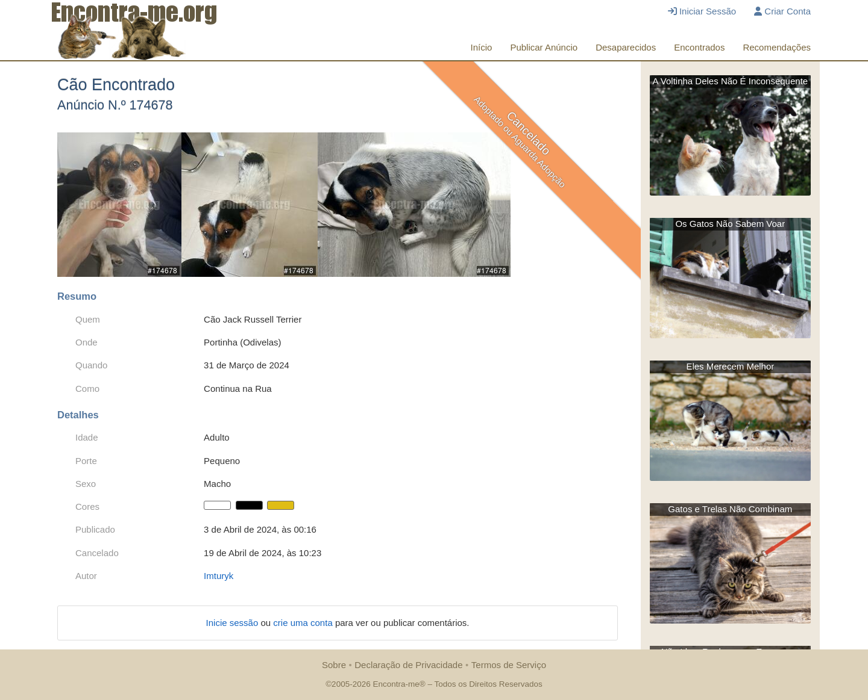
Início (481, 47)
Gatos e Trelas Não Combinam (730, 509)
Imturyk (218, 576)
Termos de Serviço (508, 665)
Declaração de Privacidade (408, 665)
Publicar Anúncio (543, 47)
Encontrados (699, 47)
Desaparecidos (626, 47)
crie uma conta (304, 623)
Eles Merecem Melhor (730, 366)
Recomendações (777, 47)
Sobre (334, 665)
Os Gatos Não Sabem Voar (730, 223)
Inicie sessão (233, 623)
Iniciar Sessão (702, 11)
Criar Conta (782, 11)
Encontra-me (396, 684)
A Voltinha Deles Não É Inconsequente (730, 81)
